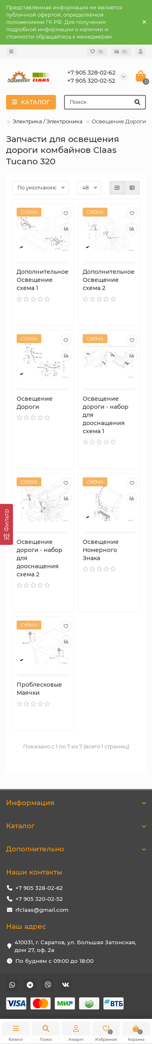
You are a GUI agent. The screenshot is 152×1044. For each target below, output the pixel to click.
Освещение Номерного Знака (101, 550)
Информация (76, 803)
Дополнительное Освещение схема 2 (109, 280)
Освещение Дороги (35, 402)
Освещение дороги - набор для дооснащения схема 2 (39, 558)
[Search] (105, 102)
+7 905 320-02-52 (39, 899)
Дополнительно (76, 849)
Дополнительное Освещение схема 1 (43, 280)
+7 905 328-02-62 (39, 888)
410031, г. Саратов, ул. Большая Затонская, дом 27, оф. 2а (75, 946)
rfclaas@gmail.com (42, 910)
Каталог (76, 826)
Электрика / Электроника (48, 121)
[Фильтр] (6, 524)
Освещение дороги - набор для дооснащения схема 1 (105, 415)
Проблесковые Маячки (39, 688)
